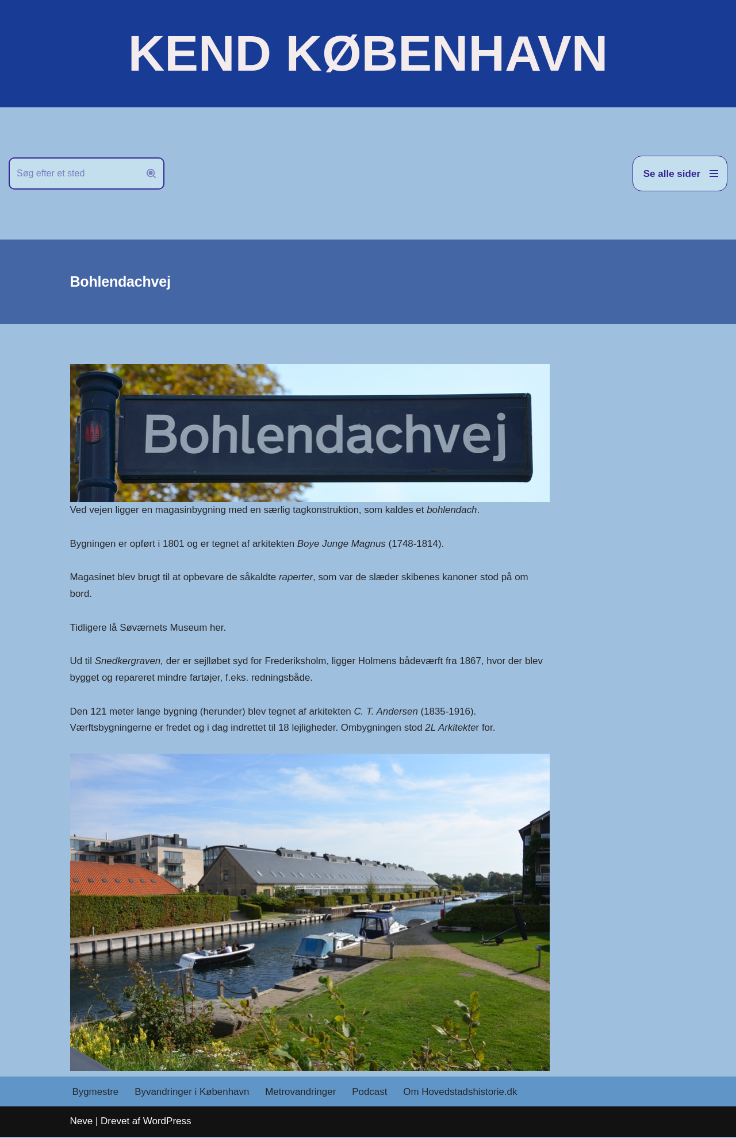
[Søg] (74, 173)
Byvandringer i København (192, 1092)
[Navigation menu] (679, 173)
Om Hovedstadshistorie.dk (462, 1092)
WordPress (167, 1122)
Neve (81, 1122)
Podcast (371, 1092)
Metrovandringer (302, 1092)
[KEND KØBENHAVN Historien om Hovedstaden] (368, 53)
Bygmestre (95, 1092)
